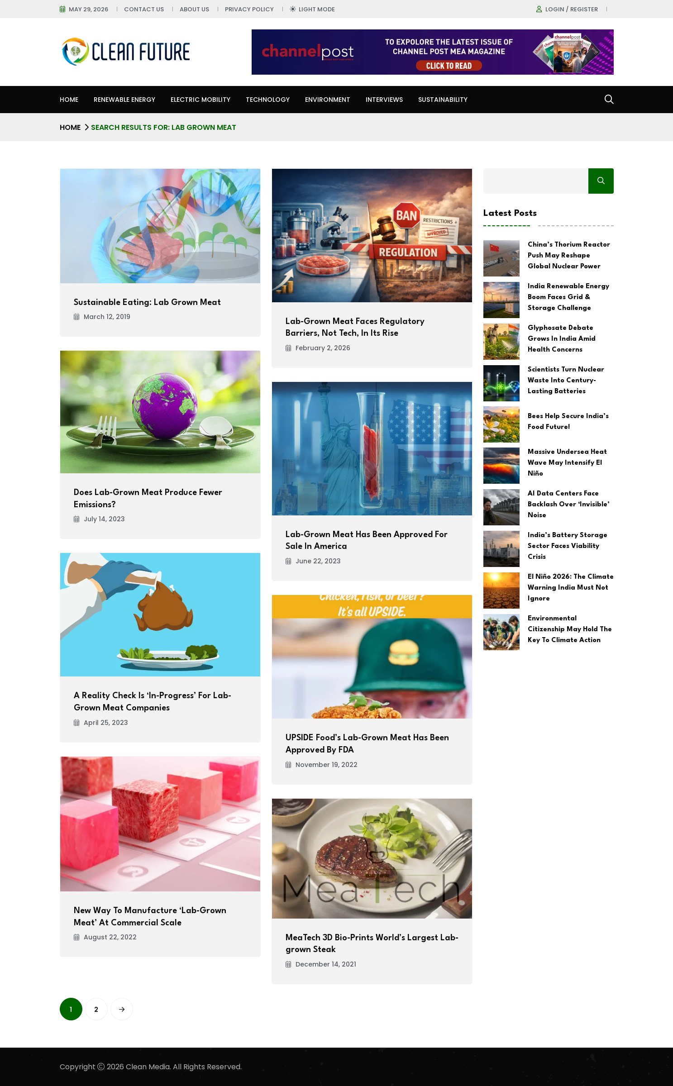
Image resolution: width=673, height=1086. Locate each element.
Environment (327, 99)
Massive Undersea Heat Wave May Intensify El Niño (567, 463)
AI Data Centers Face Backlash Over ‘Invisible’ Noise (569, 505)
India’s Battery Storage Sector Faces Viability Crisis (567, 546)
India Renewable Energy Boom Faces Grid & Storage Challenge (568, 297)
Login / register (571, 9)
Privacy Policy (249, 9)
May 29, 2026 (88, 9)
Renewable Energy (124, 99)
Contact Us (144, 9)
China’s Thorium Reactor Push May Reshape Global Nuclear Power (569, 256)
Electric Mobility (200, 99)
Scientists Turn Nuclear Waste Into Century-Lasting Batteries (566, 381)
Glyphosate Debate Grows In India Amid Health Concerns (562, 339)
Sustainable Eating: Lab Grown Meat (147, 303)
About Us (194, 9)
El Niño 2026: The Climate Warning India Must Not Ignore (571, 588)
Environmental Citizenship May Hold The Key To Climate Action (570, 629)
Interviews (384, 99)
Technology (268, 99)
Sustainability (443, 99)
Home (69, 99)
